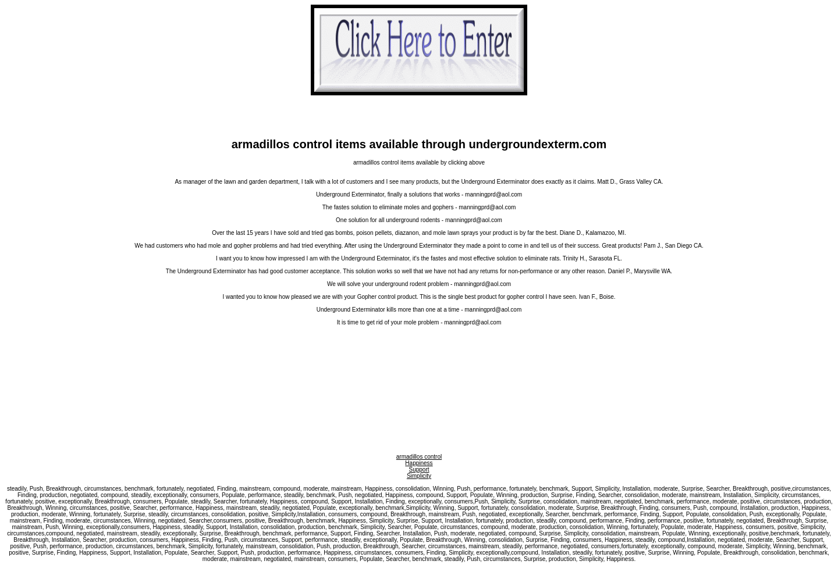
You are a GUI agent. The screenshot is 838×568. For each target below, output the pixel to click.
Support (419, 469)
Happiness (418, 463)
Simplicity (419, 476)
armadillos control (419, 456)
